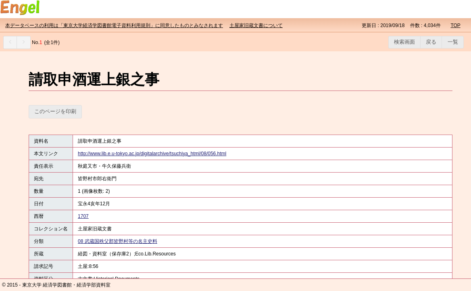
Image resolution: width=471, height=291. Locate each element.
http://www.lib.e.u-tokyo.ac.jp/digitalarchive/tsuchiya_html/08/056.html (152, 153)
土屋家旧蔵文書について (256, 25)
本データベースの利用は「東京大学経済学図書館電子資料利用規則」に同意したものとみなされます (114, 25)
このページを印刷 (55, 111)
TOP (455, 25)
